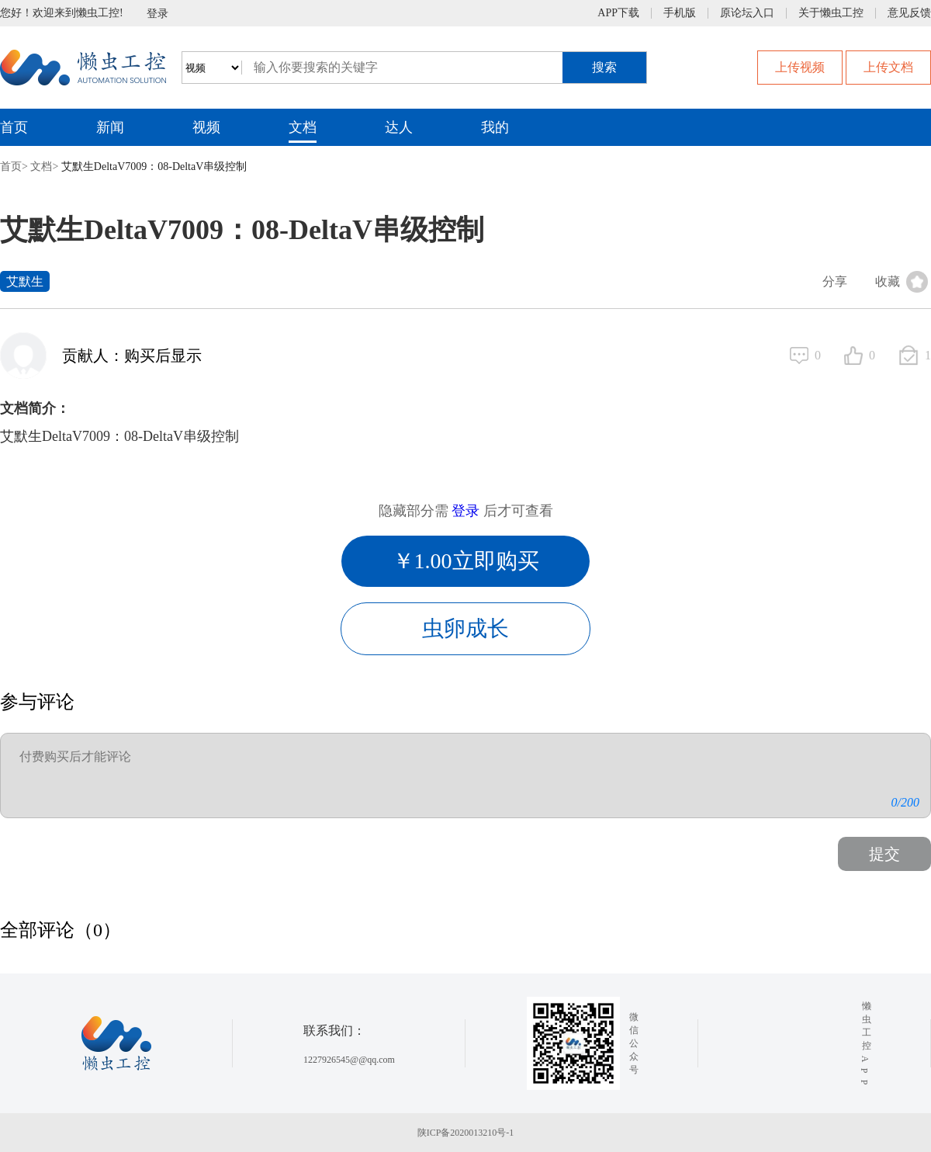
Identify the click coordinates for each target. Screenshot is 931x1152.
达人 (399, 127)
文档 (303, 127)
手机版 (679, 13)
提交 (884, 853)
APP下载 (618, 13)
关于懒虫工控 (831, 13)
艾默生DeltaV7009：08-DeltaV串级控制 (154, 166)
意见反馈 (909, 13)
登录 (157, 13)
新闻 (110, 127)
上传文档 (888, 67)
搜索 (604, 67)
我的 (495, 127)
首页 (14, 127)
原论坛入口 (747, 13)
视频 (206, 127)
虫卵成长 (465, 628)
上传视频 (800, 67)
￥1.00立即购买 (466, 561)
